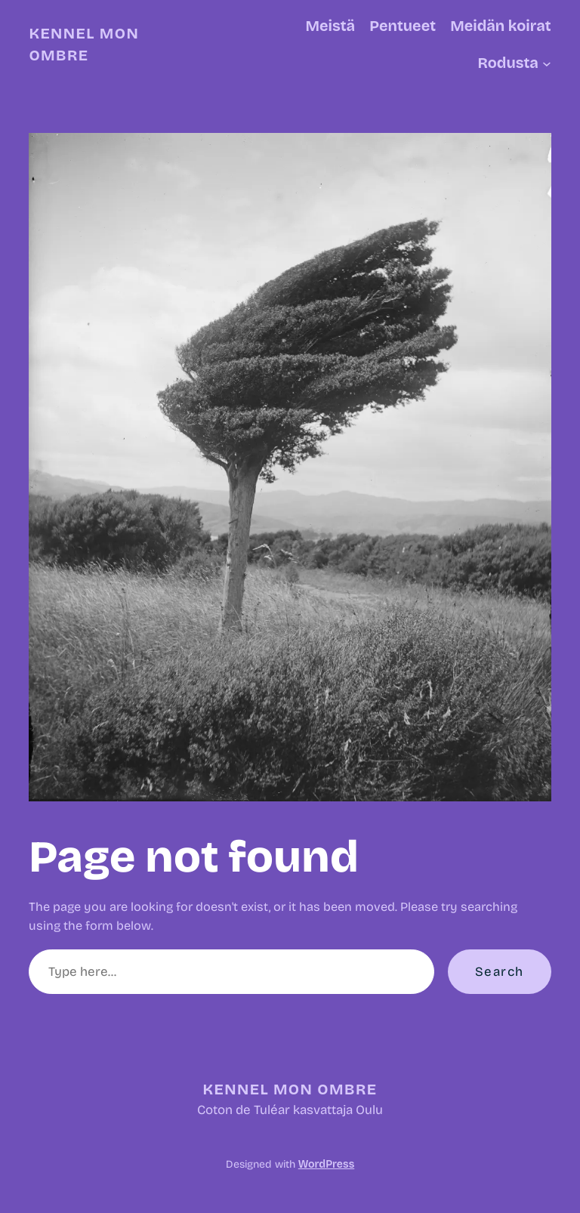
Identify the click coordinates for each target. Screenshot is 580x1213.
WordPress (326, 1164)
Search (499, 972)
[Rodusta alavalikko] (546, 63)
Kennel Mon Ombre (290, 1089)
